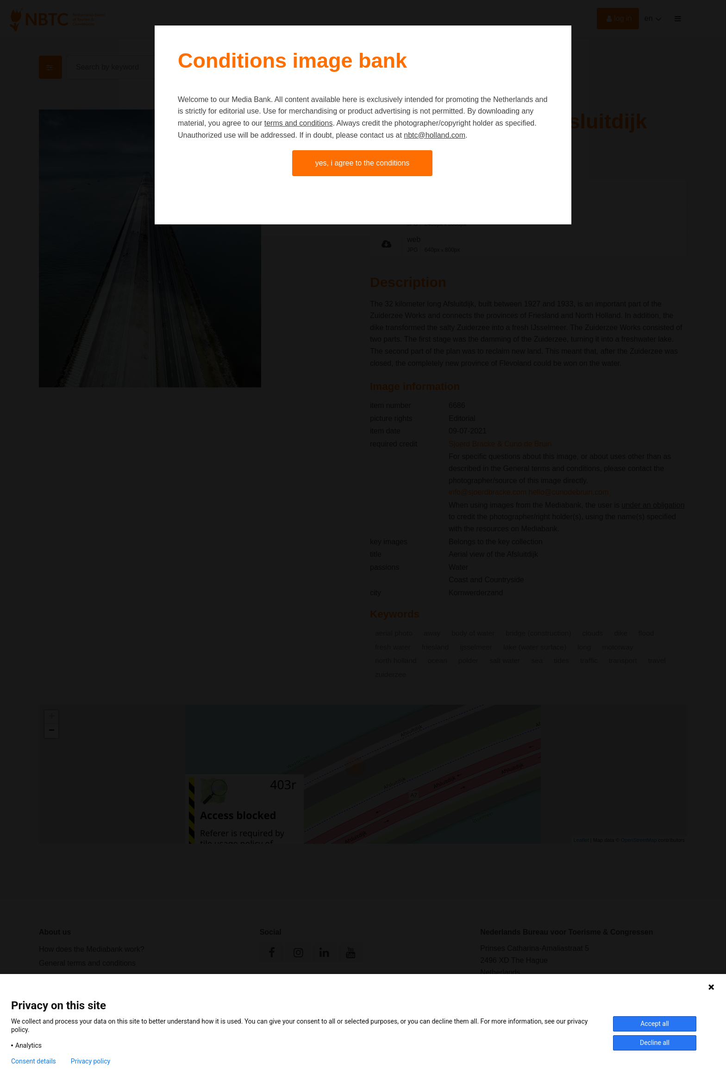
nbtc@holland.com (434, 135)
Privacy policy (90, 1061)
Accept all (654, 1023)
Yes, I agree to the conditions (362, 163)
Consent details (33, 1061)
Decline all (655, 1042)
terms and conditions (298, 123)
